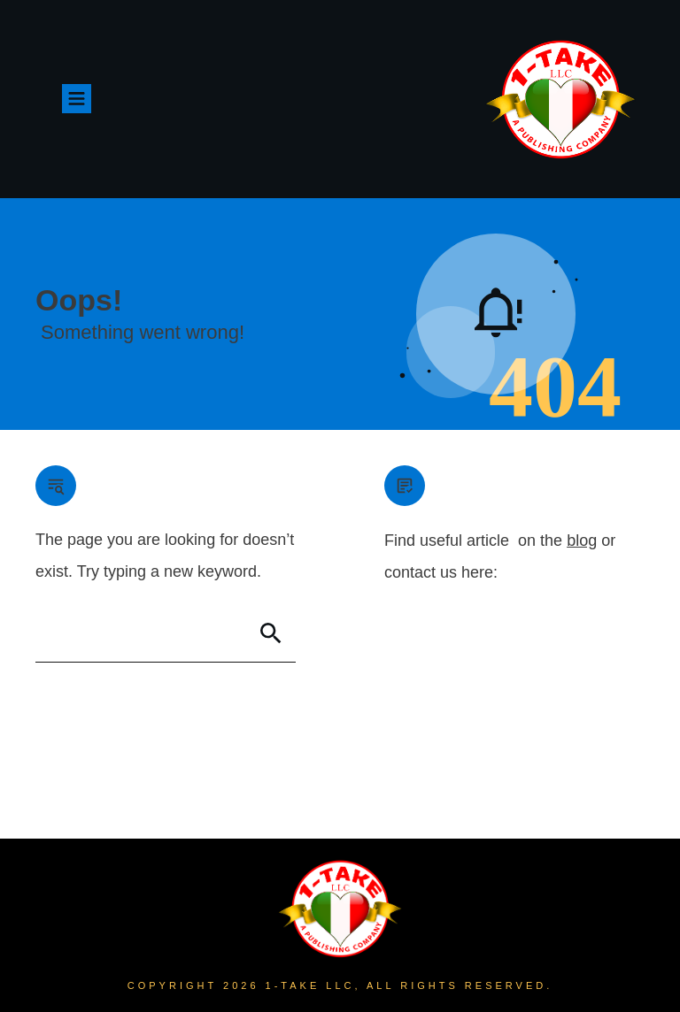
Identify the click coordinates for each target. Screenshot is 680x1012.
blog (582, 540)
